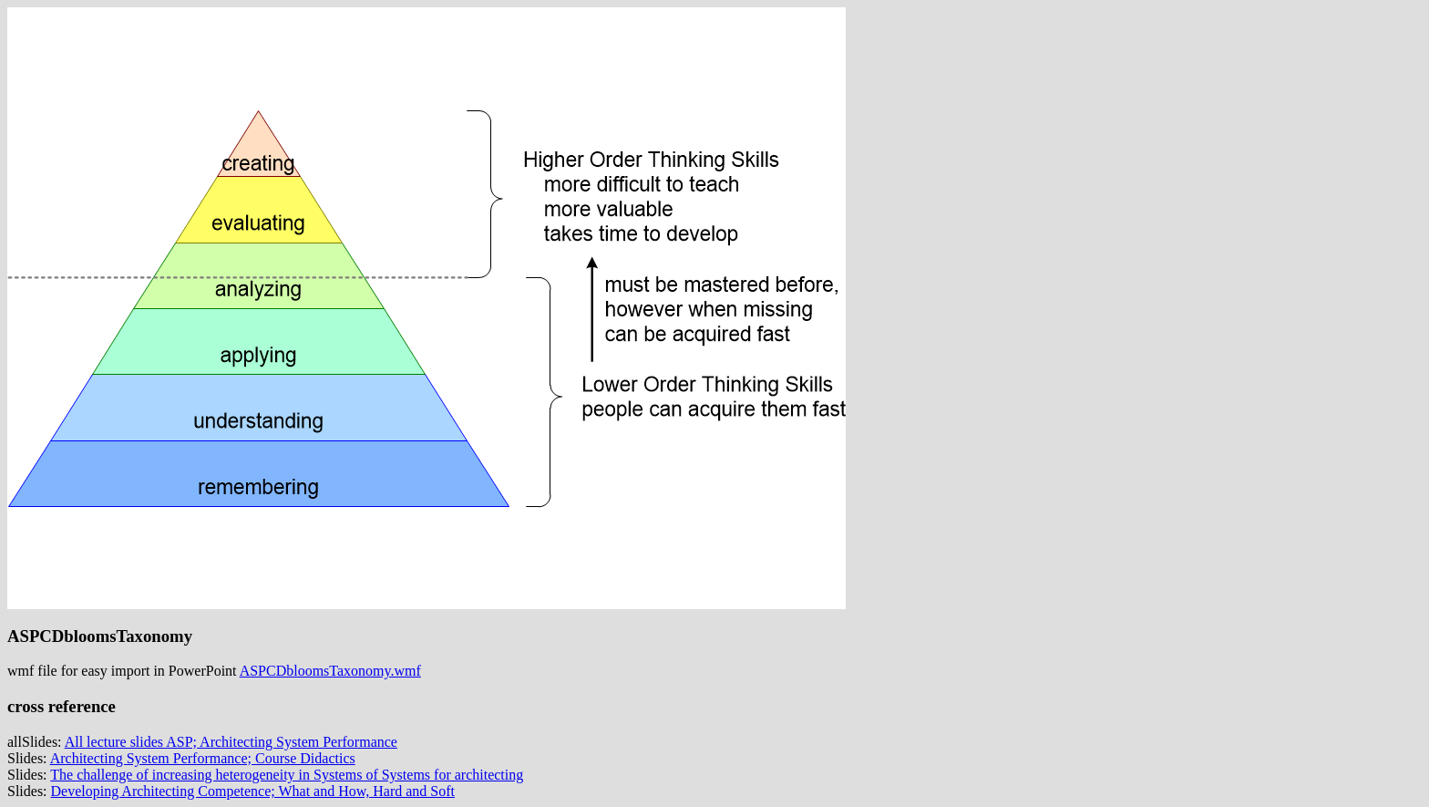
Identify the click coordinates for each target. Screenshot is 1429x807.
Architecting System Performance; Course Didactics (202, 758)
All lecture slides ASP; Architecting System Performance (231, 742)
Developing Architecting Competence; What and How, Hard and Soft (253, 791)
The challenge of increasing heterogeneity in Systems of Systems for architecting (286, 774)
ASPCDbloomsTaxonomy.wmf (330, 670)
